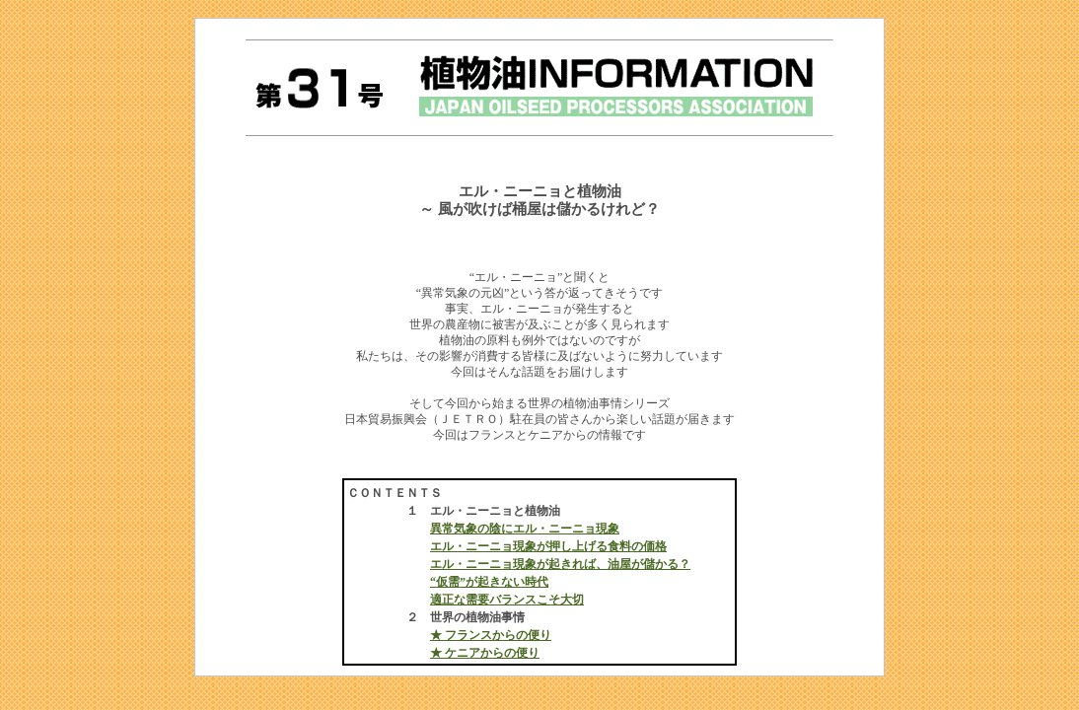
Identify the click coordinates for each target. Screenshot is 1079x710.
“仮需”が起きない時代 (489, 582)
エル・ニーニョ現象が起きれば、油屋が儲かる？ (560, 564)
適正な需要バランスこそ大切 (507, 599)
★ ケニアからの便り (485, 653)
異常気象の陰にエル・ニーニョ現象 (524, 528)
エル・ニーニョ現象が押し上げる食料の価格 (548, 546)
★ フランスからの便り (490, 635)
